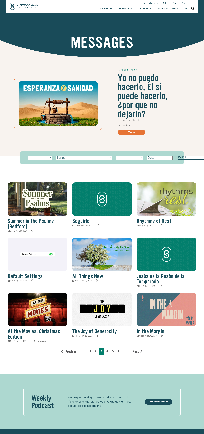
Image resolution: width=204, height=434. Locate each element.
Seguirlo (80, 221)
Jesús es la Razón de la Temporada (161, 279)
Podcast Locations (159, 402)
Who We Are (125, 9)
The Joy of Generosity (94, 331)
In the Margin (150, 331)
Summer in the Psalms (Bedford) (31, 223)
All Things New (87, 276)
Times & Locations (151, 3)
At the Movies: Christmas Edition (34, 334)
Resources (162, 9)
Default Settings (25, 276)
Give (184, 3)
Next (136, 351)
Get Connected (144, 9)
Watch (131, 132)
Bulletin (166, 3)
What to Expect (106, 9)
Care (184, 9)
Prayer (175, 3)
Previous (71, 351)
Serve (175, 9)
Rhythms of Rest (154, 221)
